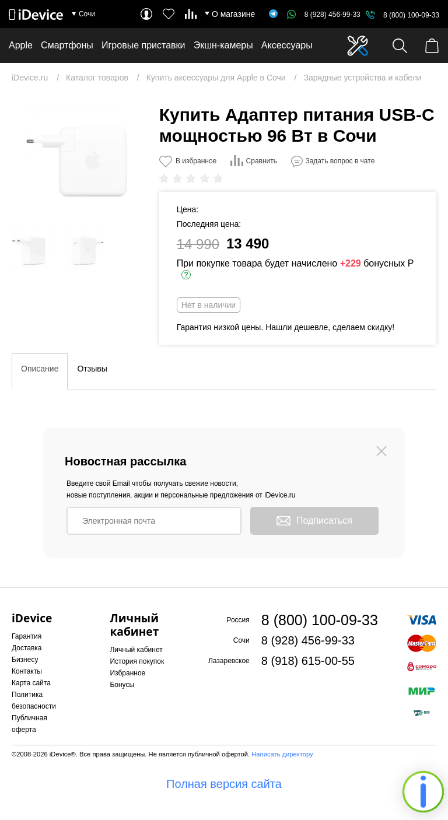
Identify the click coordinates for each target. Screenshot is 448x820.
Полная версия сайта (224, 783)
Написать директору (282, 754)
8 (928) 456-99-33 (323, 14)
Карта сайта (31, 683)
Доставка (27, 648)
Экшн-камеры (223, 45)
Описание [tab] (39, 368)
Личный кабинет (136, 650)
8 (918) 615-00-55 (308, 661)
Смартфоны (67, 45)
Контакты (27, 671)
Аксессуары (287, 45)
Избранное (127, 673)
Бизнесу (25, 660)
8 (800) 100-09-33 (411, 15)
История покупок (137, 661)
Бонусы (122, 685)
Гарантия (26, 636)
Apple (21, 45)
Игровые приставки (143, 45)
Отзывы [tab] (92, 368)
